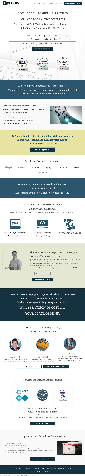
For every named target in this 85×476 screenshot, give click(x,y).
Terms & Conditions (47, 468)
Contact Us (51, 3)
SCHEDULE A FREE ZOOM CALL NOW (42, 150)
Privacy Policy (36, 468)
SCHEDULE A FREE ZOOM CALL (73, 3)
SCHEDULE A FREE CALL (42, 423)
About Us (44, 3)
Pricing (39, 3)
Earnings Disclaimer (59, 468)
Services (33, 3)
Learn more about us (42, 274)
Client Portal (59, 3)
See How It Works (29, 367)
